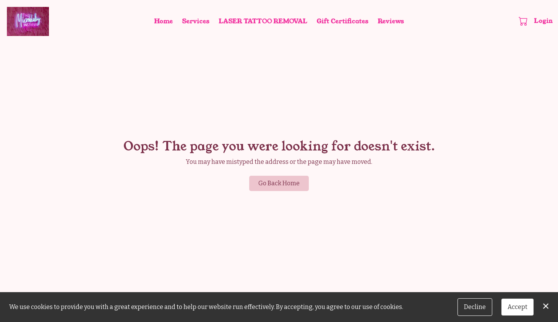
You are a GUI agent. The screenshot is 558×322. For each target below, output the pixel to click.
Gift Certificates (342, 21)
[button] (524, 21)
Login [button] (543, 20)
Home (163, 21)
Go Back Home (279, 183)
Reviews (391, 21)
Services (195, 21)
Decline (475, 307)
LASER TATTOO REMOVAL (263, 21)
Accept (517, 307)
